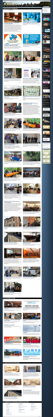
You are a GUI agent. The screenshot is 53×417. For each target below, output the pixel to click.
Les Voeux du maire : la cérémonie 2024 (11, 258)
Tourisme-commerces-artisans (9, 406)
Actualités (28, 102)
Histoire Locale (35, 6)
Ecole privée (31, 389)
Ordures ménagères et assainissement (23, 406)
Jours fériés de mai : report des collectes (46, 61)
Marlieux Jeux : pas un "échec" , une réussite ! (12, 128)
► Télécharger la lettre (46, 147)
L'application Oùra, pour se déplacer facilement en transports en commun (11, 45)
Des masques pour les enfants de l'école (30, 144)
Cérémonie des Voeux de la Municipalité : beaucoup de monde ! (30, 243)
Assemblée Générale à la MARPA (10, 113)
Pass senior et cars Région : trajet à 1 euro (30, 44)
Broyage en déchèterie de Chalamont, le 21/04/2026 (46, 100)
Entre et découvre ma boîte (46, 30)
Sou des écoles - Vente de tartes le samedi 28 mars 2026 (46, 126)
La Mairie (14, 6)
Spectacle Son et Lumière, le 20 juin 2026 (46, 24)
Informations (10, 33)
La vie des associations (11, 85)
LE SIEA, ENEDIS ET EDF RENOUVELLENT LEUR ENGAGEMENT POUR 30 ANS (30, 104)
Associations (20, 405)
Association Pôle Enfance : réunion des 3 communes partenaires (11, 23)
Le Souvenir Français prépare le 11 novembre (12, 78)
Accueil (5, 6)
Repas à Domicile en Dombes (9, 292)
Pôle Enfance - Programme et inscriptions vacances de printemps (46, 138)
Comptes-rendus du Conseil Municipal (46, 114)
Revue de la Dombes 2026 (46, 41)
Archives (40, 6)
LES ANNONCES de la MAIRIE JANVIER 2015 (30, 277)
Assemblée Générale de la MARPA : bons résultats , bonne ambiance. (11, 144)
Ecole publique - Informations (12, 150)
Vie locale (9, 102)
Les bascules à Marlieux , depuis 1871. (29, 372)
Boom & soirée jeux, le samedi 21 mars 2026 (46, 132)
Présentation (7, 411)
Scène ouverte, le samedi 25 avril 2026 (46, 69)
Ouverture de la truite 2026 (9, 325)
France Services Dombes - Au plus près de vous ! (31, 78)
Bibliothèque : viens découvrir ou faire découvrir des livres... (46, 81)
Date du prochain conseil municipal (46, 96)
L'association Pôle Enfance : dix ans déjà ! (30, 61)
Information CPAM (45, 85)
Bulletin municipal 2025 (8, 343)
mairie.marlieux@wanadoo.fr (46, 12)
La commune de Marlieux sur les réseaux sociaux (46, 75)
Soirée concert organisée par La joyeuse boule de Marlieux (46, 49)
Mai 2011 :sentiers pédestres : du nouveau (30, 161)
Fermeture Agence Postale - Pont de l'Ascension (46, 35)
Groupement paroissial (21, 407)
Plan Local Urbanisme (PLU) (30, 348)
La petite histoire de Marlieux (33, 378)
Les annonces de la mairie (11, 67)
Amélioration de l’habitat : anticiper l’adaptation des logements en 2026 (46, 90)
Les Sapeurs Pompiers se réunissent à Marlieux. (12, 194)
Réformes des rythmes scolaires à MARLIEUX (31, 211)
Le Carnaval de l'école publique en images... (12, 161)
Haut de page (39, 416)
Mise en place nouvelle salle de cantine (46, 65)
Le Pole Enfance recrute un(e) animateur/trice (31, 308)
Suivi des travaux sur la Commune (10, 242)
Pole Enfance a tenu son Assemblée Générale (31, 128)
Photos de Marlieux (12, 378)
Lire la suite (38, 25)
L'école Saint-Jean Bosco (27, 390)
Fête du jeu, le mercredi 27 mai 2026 (46, 18)
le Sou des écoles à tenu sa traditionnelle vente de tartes (46, 55)
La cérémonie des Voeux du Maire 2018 (30, 258)
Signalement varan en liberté (46, 104)
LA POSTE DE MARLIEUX (8, 372)
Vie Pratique (18, 6)
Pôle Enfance (12, 50)
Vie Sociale (29, 6)
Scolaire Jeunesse (24, 6)
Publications (7, 410)
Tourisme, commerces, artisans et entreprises (46, 102)
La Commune (9, 6)
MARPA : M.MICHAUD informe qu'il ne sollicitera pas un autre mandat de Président (31, 227)
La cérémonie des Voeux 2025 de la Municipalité (13, 277)
